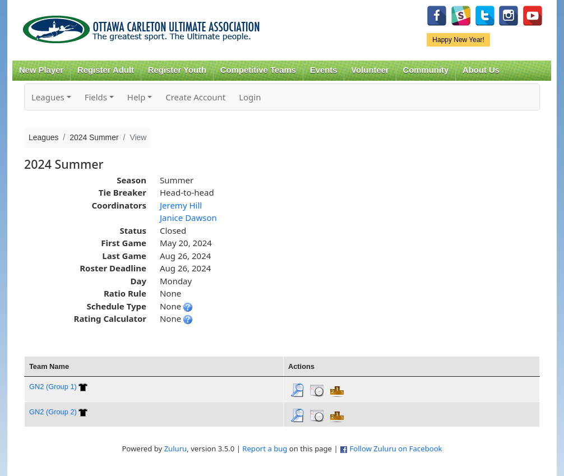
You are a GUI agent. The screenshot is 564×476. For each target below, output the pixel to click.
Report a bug (264, 448)
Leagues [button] (47, 97)
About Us (481, 70)
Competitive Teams (258, 70)
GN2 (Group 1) (53, 386)
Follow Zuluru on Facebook (395, 448)
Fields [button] (96, 97)
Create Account (195, 97)
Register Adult (105, 70)
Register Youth (177, 70)
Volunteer (370, 70)
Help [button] (136, 97)
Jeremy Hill (181, 205)
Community (426, 70)
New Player (41, 70)
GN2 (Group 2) (53, 412)
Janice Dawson (188, 217)
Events (324, 70)
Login (250, 97)
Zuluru (175, 448)
